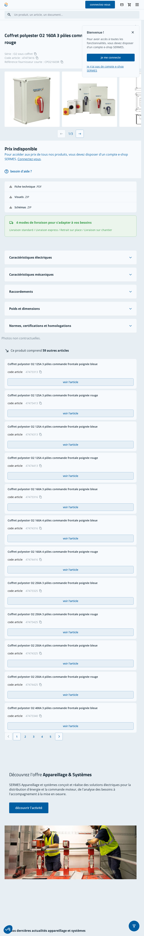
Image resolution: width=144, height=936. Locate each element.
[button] (134, 926)
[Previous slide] (61, 134)
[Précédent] (8, 736)
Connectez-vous (29, 159)
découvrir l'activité (28, 808)
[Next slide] (80, 134)
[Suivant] (59, 736)
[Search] (9, 14)
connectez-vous (100, 4)
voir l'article (70, 382)
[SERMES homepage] (6, 4)
